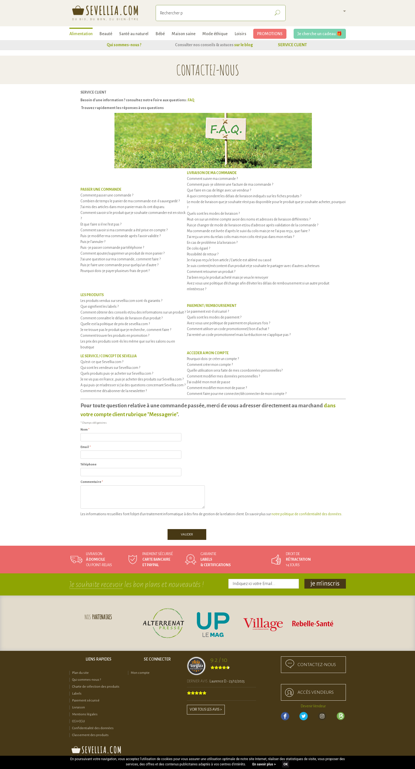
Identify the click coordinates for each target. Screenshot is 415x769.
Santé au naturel (133, 34)
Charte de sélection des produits (95, 686)
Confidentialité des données (93, 728)
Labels (77, 693)
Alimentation (81, 34)
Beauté (106, 34)
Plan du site (80, 673)
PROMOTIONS (270, 34)
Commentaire (90, 482)
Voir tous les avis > (206, 709)
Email (84, 447)
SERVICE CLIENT (292, 45)
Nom (84, 429)
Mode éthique (215, 34)
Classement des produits (90, 735)
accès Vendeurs (315, 692)
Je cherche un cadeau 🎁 (319, 34)
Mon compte (140, 673)
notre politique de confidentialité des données (306, 514)
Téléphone (88, 464)
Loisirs (240, 34)
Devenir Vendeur (313, 706)
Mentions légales (85, 714)
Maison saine (183, 34)
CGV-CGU (78, 721)
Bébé (160, 34)
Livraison (78, 707)
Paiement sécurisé (86, 700)
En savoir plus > (264, 764)
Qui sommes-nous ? (124, 45)
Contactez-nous (316, 664)
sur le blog (243, 45)
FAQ (191, 100)
